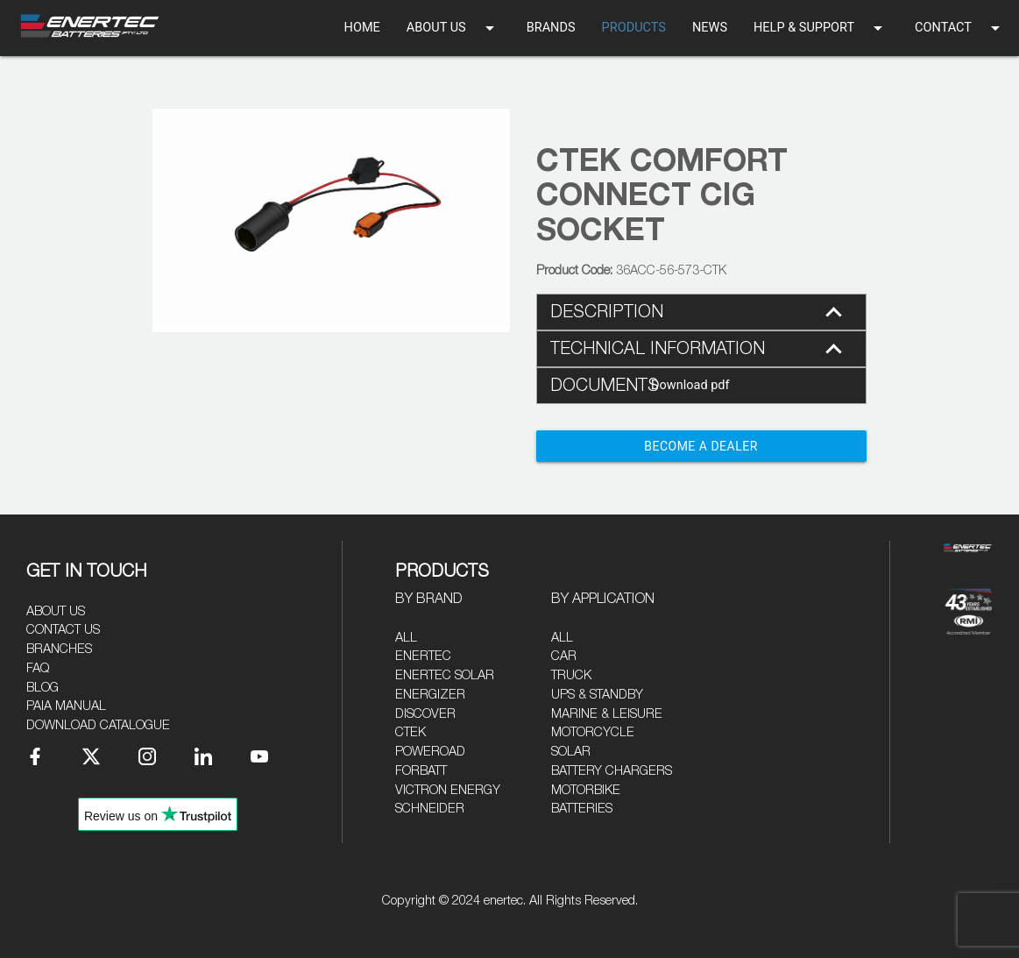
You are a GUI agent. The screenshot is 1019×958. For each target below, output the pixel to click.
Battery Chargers (611, 770)
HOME (362, 27)
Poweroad (430, 751)
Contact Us (63, 629)
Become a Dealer (701, 446)
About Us (55, 611)
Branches (59, 649)
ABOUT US (453, 28)
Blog (42, 687)
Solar (571, 751)
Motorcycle (592, 732)
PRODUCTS (634, 27)
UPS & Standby (597, 694)
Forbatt (421, 770)
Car (564, 656)
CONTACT (960, 28)
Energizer (430, 694)
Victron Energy (447, 790)
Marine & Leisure (606, 713)
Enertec (423, 656)
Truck (571, 675)
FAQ (37, 668)
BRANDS (551, 27)
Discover (425, 713)
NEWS (709, 27)
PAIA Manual (66, 706)
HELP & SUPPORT (821, 28)
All (406, 637)
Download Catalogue (98, 725)
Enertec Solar (444, 675)
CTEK (410, 732)
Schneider (429, 808)
